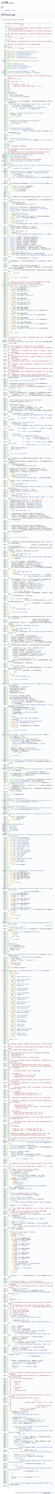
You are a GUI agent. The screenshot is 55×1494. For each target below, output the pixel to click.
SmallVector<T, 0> (20, 779)
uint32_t (13, 228)
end (29, 788)
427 (4, 760)
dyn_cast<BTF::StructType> (32, 1426)
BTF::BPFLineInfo (19, 799)
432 (4, 769)
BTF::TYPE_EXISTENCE (20, 852)
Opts (26, 158)
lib (1, 10)
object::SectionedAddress (22, 67)
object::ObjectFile (19, 65)
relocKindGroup (30, 834)
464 (4, 824)
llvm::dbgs (16, 436)
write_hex (16, 120)
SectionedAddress (33, 772)
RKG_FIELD (13, 826)
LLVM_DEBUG (15, 434)
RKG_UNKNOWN (14, 830)
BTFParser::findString (23, 760)
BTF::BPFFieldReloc (19, 806)
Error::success (20, 277)
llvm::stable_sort (17, 598)
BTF (14, 10)
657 (4, 1141)
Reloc (13, 836)
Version (18, 217)
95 (4, 183)
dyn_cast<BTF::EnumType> (30, 1331)
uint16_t (13, 210)
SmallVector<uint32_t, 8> (19, 1148)
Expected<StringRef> (18, 173)
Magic (18, 471)
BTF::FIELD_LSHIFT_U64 (21, 845)
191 (4, 341)
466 (4, 827)
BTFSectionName (21, 71)
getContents (41, 173)
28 (4, 73)
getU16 (32, 471)
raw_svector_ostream (17, 1145)
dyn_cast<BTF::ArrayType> (37, 1452)
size (26, 406)
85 (4, 165)
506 (4, 888)
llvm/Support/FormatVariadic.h (26, 58)
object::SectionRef (19, 68)
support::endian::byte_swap (24, 380)
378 (4, 684)
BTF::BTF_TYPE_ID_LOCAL (21, 849)
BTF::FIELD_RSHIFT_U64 (21, 846)
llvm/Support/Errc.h (23, 56)
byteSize (22, 285)
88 (4, 171)
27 (4, 71)
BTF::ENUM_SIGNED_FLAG (32, 1362)
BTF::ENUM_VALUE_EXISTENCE (22, 858)
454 (4, 808)
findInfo (23, 769)
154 (4, 285)
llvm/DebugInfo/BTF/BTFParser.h (27, 52)
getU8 (32, 480)
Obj (24, 156)
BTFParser (31, 888)
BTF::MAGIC (23, 214)
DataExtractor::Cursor (39, 104)
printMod (20, 888)
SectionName (26, 104)
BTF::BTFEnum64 (27, 319)
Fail (14, 1151)
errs (41, 743)
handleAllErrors (16, 129)
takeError (28, 176)
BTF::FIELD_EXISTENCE (20, 842)
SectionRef (42, 171)
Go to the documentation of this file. (12, 20)
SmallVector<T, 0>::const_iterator (28, 782)
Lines (25, 579)
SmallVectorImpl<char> (35, 1142)
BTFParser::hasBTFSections (21, 734)
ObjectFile (18, 156)
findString (39, 442)
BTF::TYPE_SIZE (18, 855)
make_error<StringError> (25, 140)
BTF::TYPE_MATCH (19, 854)
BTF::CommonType (31, 285)
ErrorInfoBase (31, 131)
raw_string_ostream (16, 96)
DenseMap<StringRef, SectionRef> (21, 161)
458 (4, 814)
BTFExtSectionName (22, 73)
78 (4, 155)
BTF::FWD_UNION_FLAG (32, 1263)
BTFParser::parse (19, 684)
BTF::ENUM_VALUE (19, 860)
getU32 (33, 491)
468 (4, 830)
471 (4, 834)
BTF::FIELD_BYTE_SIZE (20, 840)
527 (4, 923)
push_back (20, 1178)
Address (41, 800)
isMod (19, 870)
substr (27, 1189)
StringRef (41, 183)
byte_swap (28, 395)
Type (39, 285)
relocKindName (22, 970)
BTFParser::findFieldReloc (17, 808)
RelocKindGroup (17, 824)
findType (35, 1199)
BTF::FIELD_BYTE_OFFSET (21, 839)
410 (4, 734)
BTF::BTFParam (27, 323)
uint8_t (12, 217)
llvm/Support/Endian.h (23, 55)
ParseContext (14, 165)
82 (4, 161)
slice (38, 261)
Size (16, 286)
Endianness (21, 386)
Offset (20, 409)
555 (4, 970)
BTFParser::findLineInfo (16, 800)
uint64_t (41, 769)
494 (4, 870)
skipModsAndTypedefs (38, 923)
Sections (37, 161)
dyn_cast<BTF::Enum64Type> (36, 1341)
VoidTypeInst (29, 341)
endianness (13, 386)
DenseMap (34, 769)
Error (23, 128)
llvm (21, 64)
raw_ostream (28, 891)
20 (4, 61)
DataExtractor (21, 177)
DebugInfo (8, 10)
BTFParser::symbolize (19, 1141)
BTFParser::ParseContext (22, 155)
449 (4, 800)
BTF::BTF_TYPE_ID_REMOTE (22, 851)
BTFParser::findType (32, 814)
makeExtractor (32, 171)
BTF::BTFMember (27, 310)
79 (4, 156)
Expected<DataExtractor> (18, 171)
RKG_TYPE (13, 827)
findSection (33, 183)
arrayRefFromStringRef (32, 383)
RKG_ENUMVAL (14, 828)
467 (4, 828)
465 (4, 826)
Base (17, 932)
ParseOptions (18, 158)
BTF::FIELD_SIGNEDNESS (21, 843)
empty (22, 1180)
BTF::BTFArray (27, 295)
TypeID (21, 652)
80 (4, 158)
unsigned (48, 223)
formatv (18, 1186)
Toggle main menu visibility (2, 6)
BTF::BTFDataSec (28, 328)
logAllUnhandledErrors (20, 743)
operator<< (33, 113)
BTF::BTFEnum (26, 315)
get (35, 177)
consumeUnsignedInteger (22, 1175)
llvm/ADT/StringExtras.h (24, 53)
